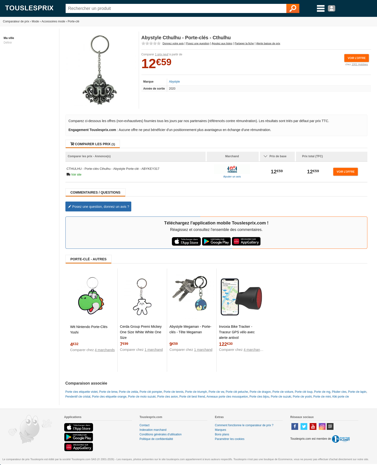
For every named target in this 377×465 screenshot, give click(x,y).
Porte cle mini (322, 396)
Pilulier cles (339, 391)
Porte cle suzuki (281, 396)
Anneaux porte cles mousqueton (227, 396)
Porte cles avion (167, 396)
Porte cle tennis (174, 391)
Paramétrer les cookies (230, 439)
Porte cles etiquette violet (81, 391)
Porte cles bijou (259, 396)
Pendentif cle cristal (77, 396)
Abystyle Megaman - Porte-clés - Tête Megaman (190, 329)
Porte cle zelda (128, 391)
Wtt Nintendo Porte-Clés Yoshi (88, 329)
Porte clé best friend (192, 396)
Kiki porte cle (340, 396)
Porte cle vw (216, 391)
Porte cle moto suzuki (142, 396)
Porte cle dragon (260, 391)
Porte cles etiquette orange (109, 396)
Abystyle (174, 81)
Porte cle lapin (357, 391)
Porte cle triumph (196, 391)
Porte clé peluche (237, 391)
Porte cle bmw (108, 391)
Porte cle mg (322, 391)
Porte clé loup (303, 391)
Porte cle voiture (282, 391)
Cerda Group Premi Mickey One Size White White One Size (141, 332)
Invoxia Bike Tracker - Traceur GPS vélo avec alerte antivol (237, 332)
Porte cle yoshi (302, 396)
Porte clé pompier (151, 391)
